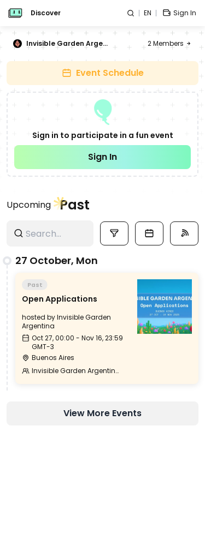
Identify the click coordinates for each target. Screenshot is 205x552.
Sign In (102, 157)
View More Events (102, 413)
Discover (46, 13)
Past (75, 205)
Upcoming (29, 205)
